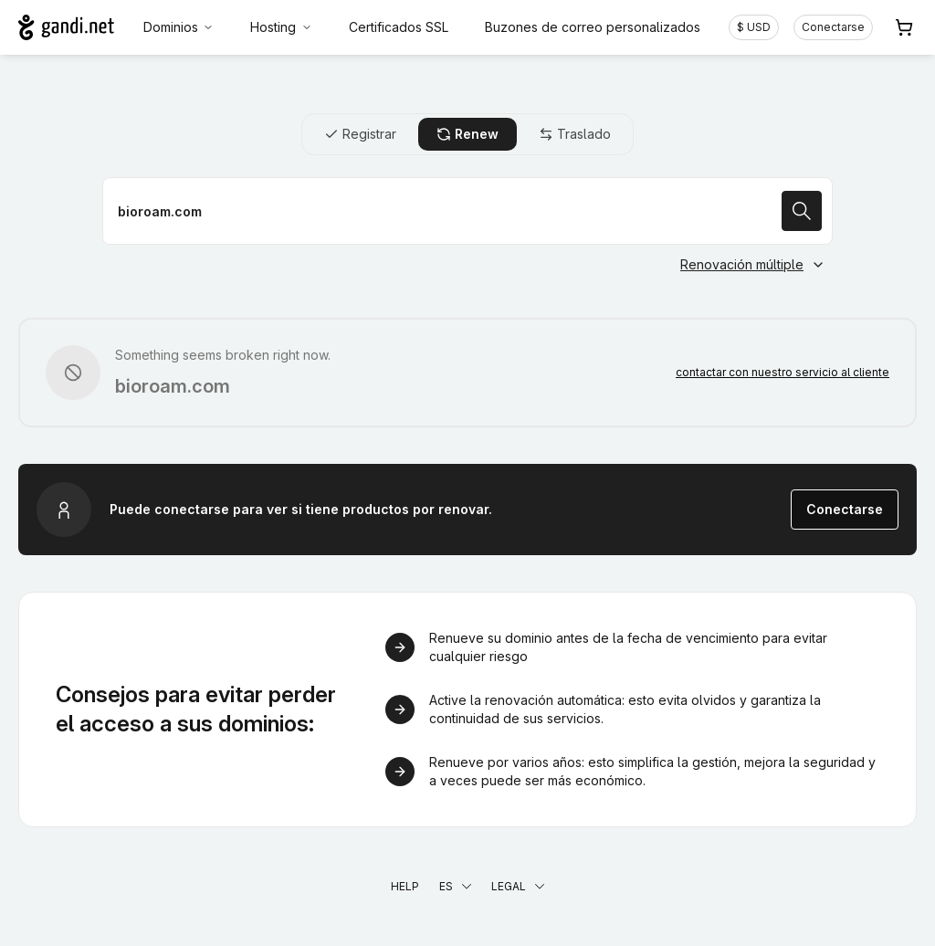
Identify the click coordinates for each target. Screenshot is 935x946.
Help (405, 886)
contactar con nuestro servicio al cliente (782, 372)
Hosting (281, 27)
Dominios (179, 27)
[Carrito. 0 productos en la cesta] (904, 27)
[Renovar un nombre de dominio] (467, 211)
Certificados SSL (398, 27)
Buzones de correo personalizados (592, 27)
